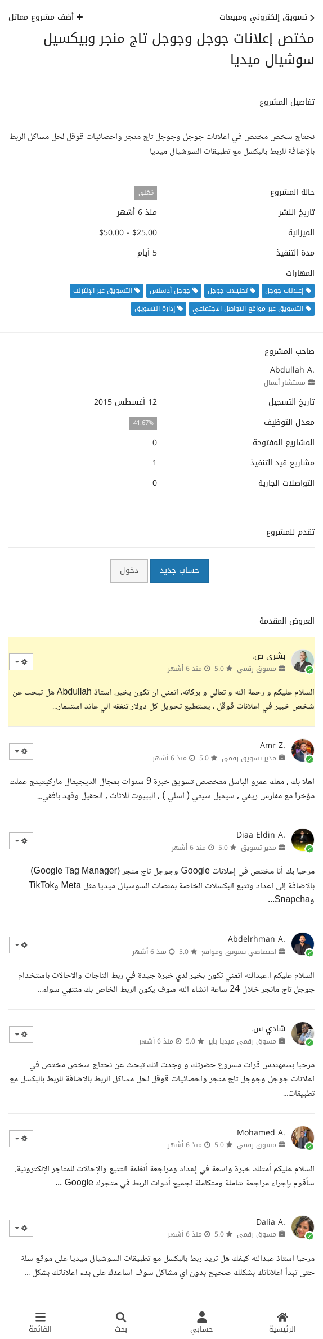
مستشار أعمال (285, 383)
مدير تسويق (258, 847)
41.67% (143, 423)
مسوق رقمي (256, 668)
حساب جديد (179, 570)
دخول (129, 570)
